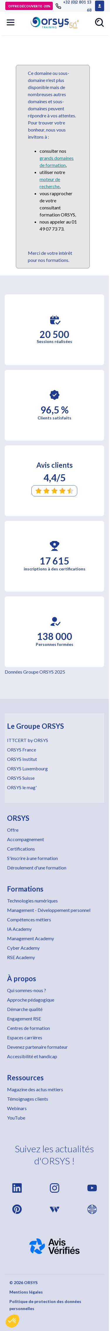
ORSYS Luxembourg (27, 768)
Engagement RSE (24, 1018)
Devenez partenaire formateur (37, 1047)
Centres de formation (28, 1028)
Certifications (21, 848)
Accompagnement (25, 839)
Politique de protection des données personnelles (45, 1305)
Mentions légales (26, 1291)
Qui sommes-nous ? (26, 990)
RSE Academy (21, 957)
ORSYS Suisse (21, 778)
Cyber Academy (23, 948)
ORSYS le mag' (22, 787)
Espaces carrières (24, 1037)
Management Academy (30, 938)
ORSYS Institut (22, 759)
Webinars (17, 1108)
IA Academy (19, 929)
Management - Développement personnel (48, 910)
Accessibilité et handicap (32, 1056)
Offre (12, 830)
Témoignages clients (27, 1099)
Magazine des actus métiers (35, 1089)
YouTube (16, 1117)
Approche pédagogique (30, 999)
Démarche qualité (25, 1009)
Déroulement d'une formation (36, 867)
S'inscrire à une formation (32, 858)
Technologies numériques (32, 900)
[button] (12, 1321)
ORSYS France (21, 749)
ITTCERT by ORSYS (27, 740)
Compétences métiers (29, 919)
